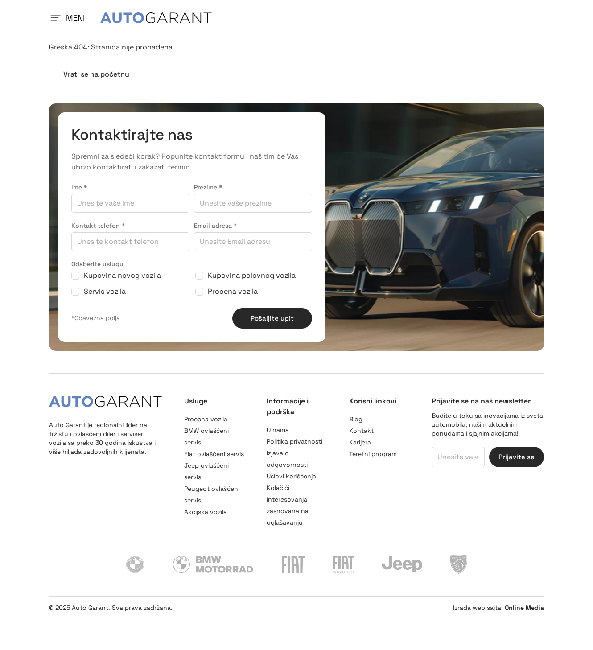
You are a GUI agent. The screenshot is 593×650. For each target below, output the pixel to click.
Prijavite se (516, 488)
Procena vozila (233, 322)
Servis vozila (105, 322)
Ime (79, 218)
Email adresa (215, 257)
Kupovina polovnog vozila (252, 306)
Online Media (524, 639)
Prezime (208, 218)
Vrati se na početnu (96, 105)
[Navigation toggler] (55, 33)
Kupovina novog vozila (122, 306)
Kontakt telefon (98, 257)
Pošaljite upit (272, 349)
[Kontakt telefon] (130, 272)
